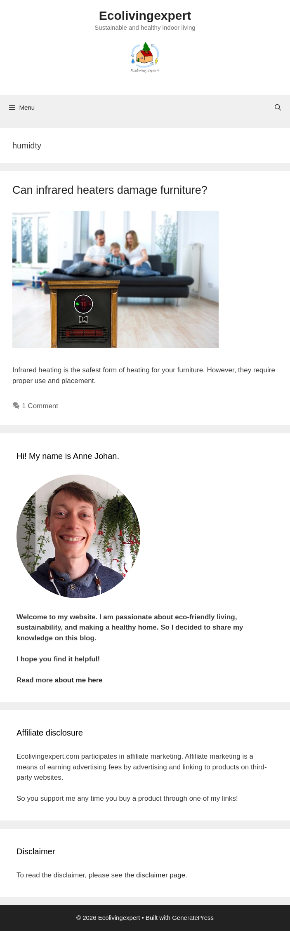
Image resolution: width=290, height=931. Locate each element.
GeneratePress (193, 917)
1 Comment (40, 406)
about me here (79, 680)
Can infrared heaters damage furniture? (109, 190)
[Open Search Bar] (278, 107)
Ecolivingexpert (145, 15)
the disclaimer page (155, 875)
